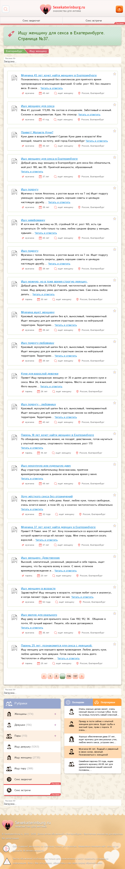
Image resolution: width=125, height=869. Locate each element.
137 (75, 676)
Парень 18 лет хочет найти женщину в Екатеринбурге (57, 435)
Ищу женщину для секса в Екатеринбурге (49, 159)
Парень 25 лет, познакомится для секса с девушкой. (56, 646)
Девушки (20, 725)
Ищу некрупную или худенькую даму (46, 466)
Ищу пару (20, 768)
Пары (18, 736)
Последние (75, 702)
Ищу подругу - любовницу (38, 404)
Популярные (104, 702)
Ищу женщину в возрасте (38, 589)
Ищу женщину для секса (37, 106)
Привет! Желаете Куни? (37, 132)
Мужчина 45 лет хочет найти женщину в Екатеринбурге (59, 75)
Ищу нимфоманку (33, 220)
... (62, 676)
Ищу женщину (23, 757)
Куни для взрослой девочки (39, 374)
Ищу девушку (23, 747)
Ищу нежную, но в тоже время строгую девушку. (54, 282)
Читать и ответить (52, 88)
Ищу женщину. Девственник (40, 558)
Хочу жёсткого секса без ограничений (47, 496)
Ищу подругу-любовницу (37, 343)
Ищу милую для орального (39, 615)
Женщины (21, 714)
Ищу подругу (29, 189)
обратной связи (94, 863)
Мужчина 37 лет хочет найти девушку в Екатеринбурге (58, 527)
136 (69, 676)
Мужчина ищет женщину (38, 312)
